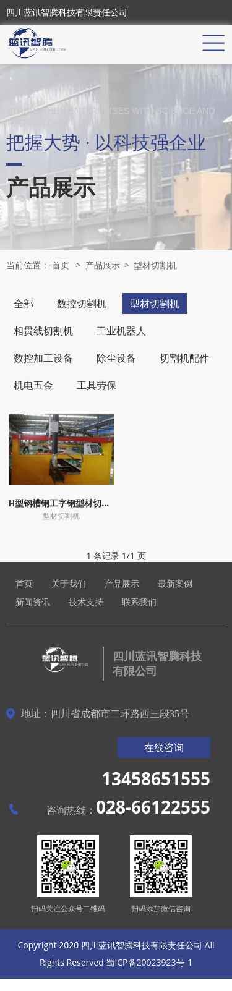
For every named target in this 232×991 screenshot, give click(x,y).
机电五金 (33, 385)
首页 (60, 265)
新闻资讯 (32, 602)
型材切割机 (155, 265)
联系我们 (139, 602)
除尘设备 (116, 358)
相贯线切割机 (43, 331)
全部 (23, 303)
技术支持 (86, 602)
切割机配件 (184, 358)
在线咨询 (164, 747)
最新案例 (175, 583)
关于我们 (68, 583)
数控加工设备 (43, 358)
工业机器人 (121, 331)
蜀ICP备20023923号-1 (149, 962)
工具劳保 (96, 385)
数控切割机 (81, 303)
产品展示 (102, 265)
